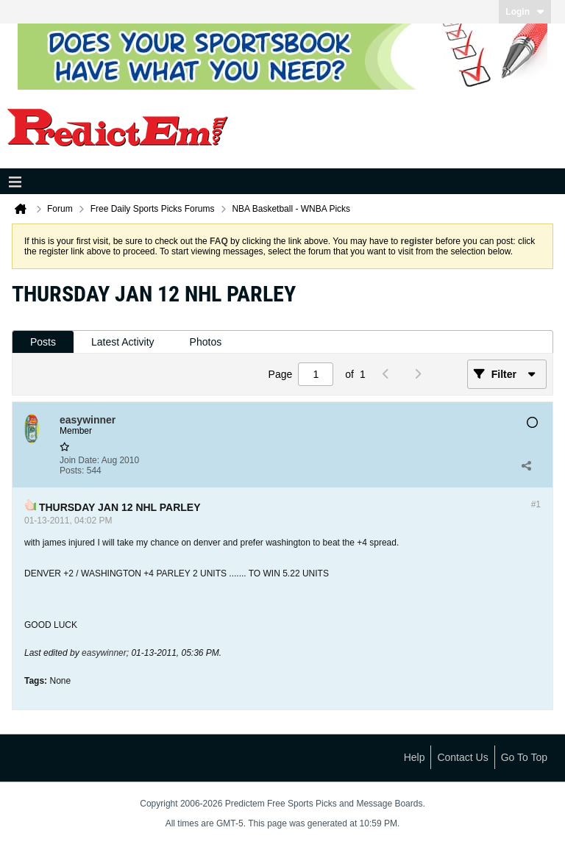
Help (414, 757)
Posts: (72, 470)
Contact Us (462, 757)
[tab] (43, 342)
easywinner (104, 653)
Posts (43, 342)
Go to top (524, 757)
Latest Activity (122, 342)
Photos (206, 342)
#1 (536, 504)
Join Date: (79, 460)
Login (524, 12)
